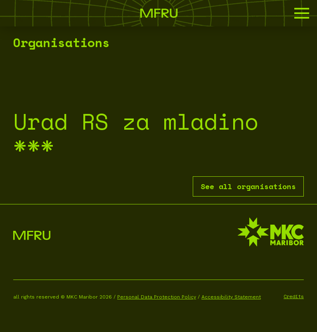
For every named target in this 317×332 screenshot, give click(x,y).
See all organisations (248, 186)
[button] (301, 13)
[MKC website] (271, 233)
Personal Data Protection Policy (156, 297)
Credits (294, 296)
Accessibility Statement (231, 297)
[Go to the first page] (158, 13)
